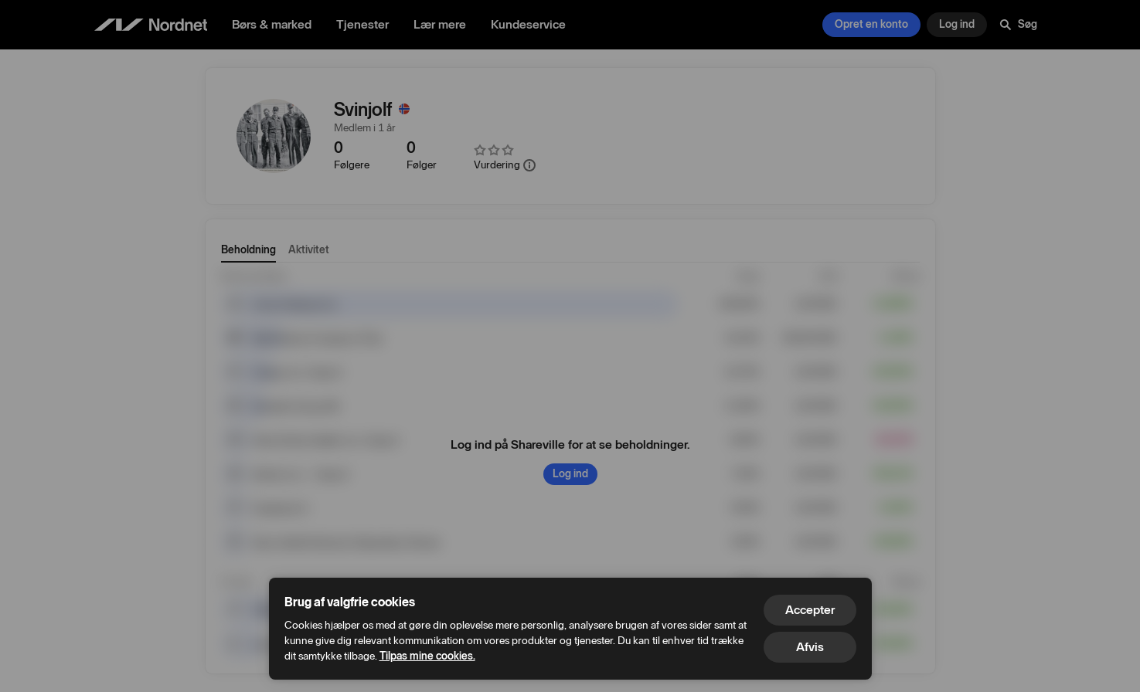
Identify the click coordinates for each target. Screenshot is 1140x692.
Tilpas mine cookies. (427, 656)
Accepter (810, 609)
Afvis (810, 646)
